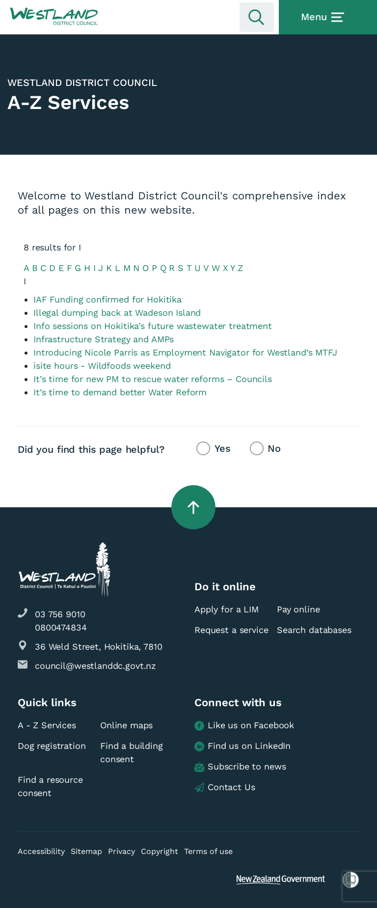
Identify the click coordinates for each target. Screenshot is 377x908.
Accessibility (41, 851)
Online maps (126, 725)
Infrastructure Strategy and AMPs (103, 339)
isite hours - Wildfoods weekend (101, 365)
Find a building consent (131, 752)
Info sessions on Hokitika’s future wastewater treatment (152, 326)
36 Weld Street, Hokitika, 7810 (98, 646)
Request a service (231, 630)
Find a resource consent (50, 786)
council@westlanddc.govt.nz (95, 665)
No (274, 448)
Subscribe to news (240, 766)
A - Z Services (47, 725)
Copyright (159, 851)
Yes (223, 448)
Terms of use (208, 851)
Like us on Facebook (244, 725)
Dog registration (52, 746)
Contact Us (224, 787)
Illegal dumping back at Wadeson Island (117, 312)
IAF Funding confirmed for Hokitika (107, 299)
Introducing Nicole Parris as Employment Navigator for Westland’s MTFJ (185, 352)
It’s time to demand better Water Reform (120, 392)
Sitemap (86, 851)
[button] (54, 16)
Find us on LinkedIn (242, 746)
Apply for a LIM (226, 609)
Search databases (314, 630)
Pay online (298, 609)
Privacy (121, 851)
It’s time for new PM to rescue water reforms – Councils (152, 379)
